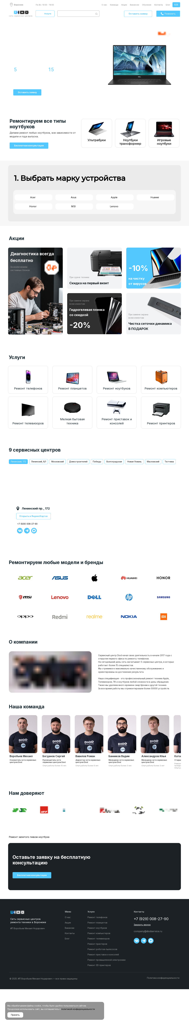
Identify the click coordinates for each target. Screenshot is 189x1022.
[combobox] (75, 14)
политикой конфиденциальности (78, 1009)
